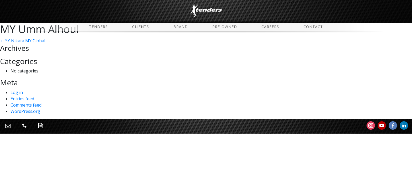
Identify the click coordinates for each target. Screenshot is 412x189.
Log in (17, 92)
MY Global (37, 41)
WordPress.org (25, 111)
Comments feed (26, 105)
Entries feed (22, 99)
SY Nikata (12, 41)
